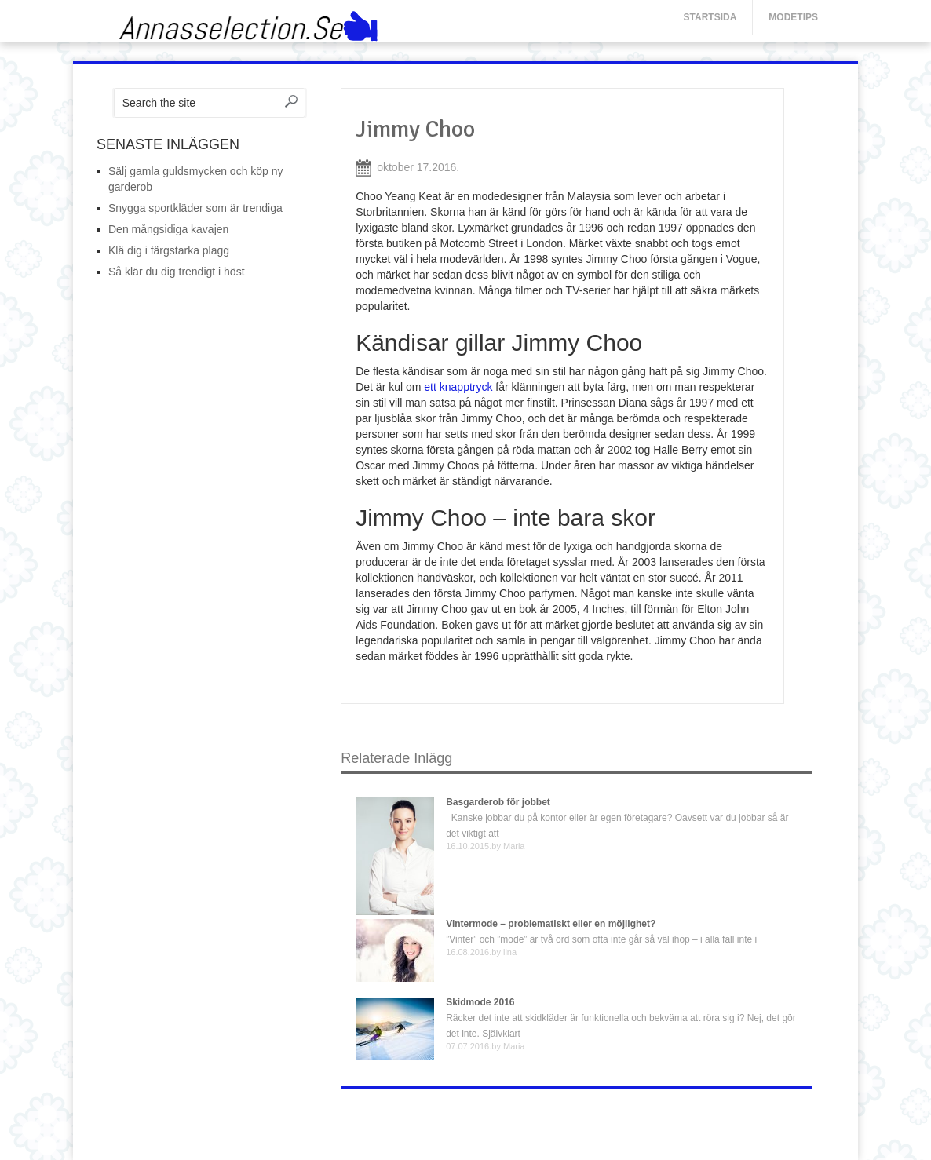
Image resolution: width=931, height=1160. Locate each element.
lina (510, 952)
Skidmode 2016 (480, 1002)
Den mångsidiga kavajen (168, 229)
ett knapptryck (458, 387)
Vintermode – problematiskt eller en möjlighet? (550, 923)
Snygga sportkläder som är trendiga (195, 208)
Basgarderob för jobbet (498, 802)
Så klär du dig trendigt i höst (176, 271)
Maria (514, 846)
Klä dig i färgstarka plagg (168, 250)
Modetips (793, 17)
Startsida (710, 17)
